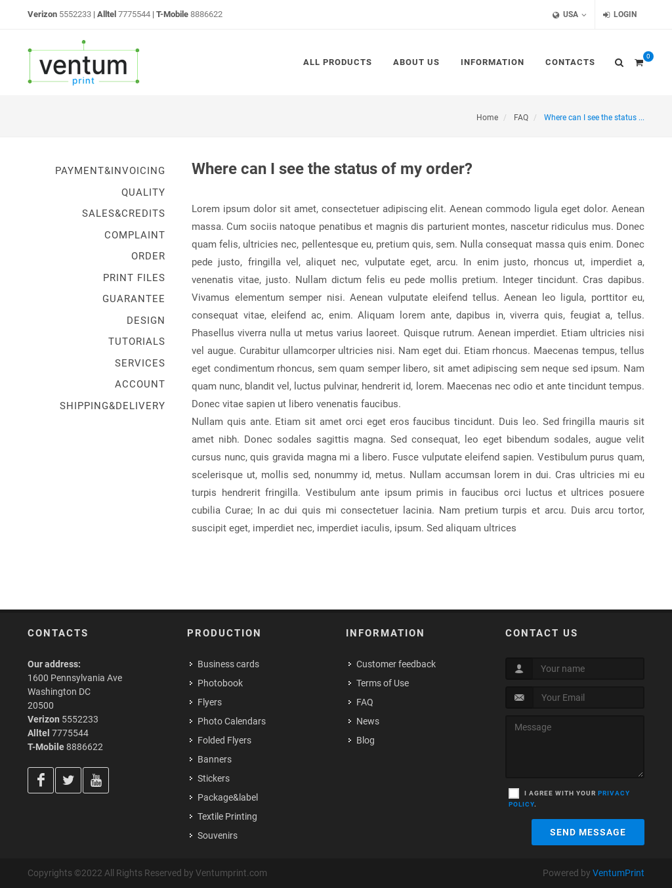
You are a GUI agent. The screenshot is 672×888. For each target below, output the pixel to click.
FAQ (364, 702)
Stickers (214, 778)
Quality (143, 192)
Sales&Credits (123, 213)
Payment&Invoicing (110, 171)
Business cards (228, 664)
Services (140, 363)
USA (570, 15)
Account (140, 384)
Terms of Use (382, 683)
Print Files (134, 278)
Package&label (228, 797)
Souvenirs (218, 835)
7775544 (134, 14)
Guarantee (133, 299)
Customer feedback (396, 664)
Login (620, 15)
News (367, 721)
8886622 (206, 14)
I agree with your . (569, 798)
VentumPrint (618, 873)
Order (148, 256)
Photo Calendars (232, 721)
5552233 (75, 14)
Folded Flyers (224, 740)
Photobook (220, 683)
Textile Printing (227, 816)
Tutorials (136, 341)
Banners (215, 759)
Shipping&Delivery (112, 406)
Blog (365, 740)
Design (146, 320)
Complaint (134, 235)
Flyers (210, 702)
